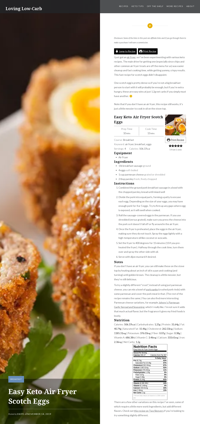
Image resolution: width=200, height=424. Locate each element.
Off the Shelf (155, 6)
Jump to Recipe (125, 51)
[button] (170, 145)
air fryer (131, 57)
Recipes (123, 6)
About (190, 6)
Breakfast (16, 379)
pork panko (152, 289)
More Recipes (175, 6)
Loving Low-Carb (24, 8)
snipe (20, 414)
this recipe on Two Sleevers (149, 410)
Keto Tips (138, 6)
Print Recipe (147, 51)
